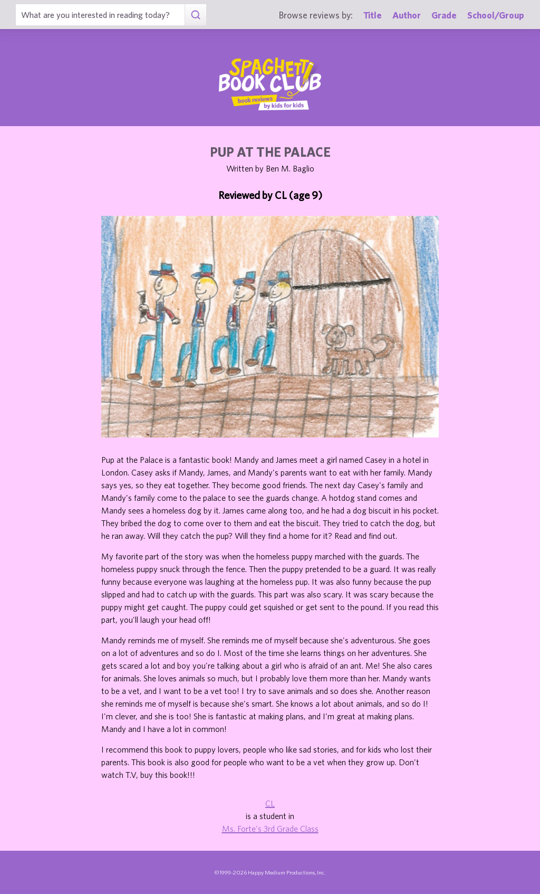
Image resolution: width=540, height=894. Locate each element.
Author (406, 15)
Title (372, 15)
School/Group (495, 15)
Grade (444, 15)
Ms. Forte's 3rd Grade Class (270, 828)
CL (270, 803)
